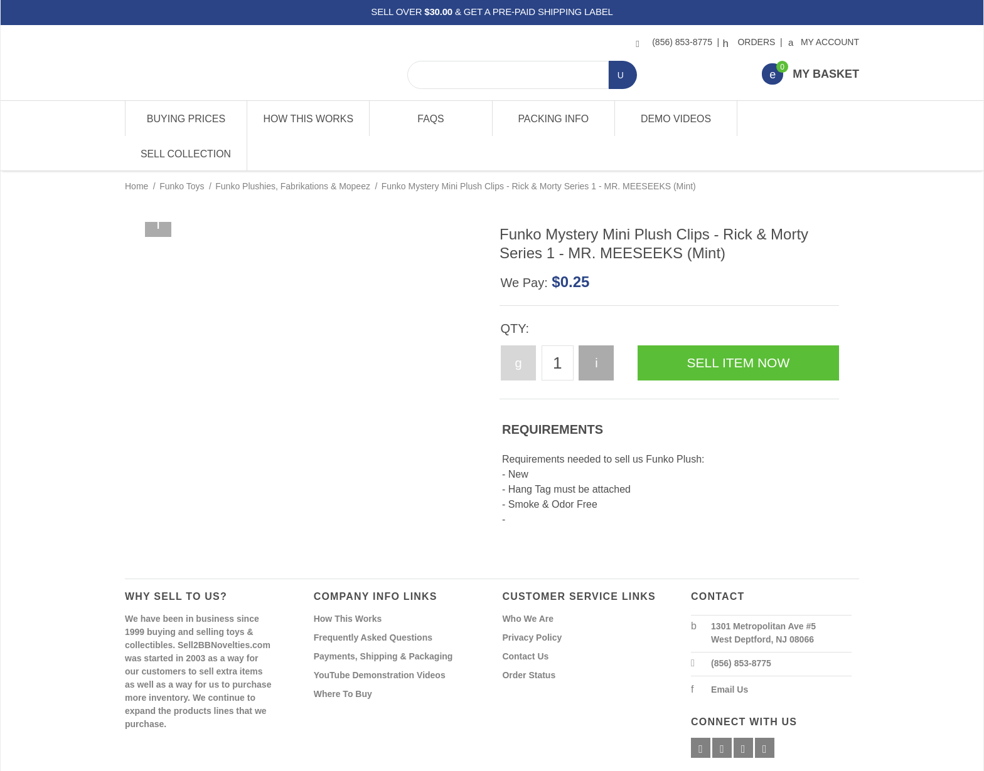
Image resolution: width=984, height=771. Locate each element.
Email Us (729, 655)
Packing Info (553, 118)
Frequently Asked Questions (373, 603)
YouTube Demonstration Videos (380, 641)
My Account (824, 42)
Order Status (528, 641)
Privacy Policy (532, 603)
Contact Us (525, 622)
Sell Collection (797, 118)
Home (136, 152)
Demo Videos (675, 118)
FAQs (430, 118)
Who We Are (528, 584)
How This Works (308, 118)
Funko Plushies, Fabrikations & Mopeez (292, 152)
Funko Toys (181, 152)
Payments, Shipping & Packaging (383, 622)
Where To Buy (343, 659)
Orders (750, 42)
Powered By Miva (322, 760)
